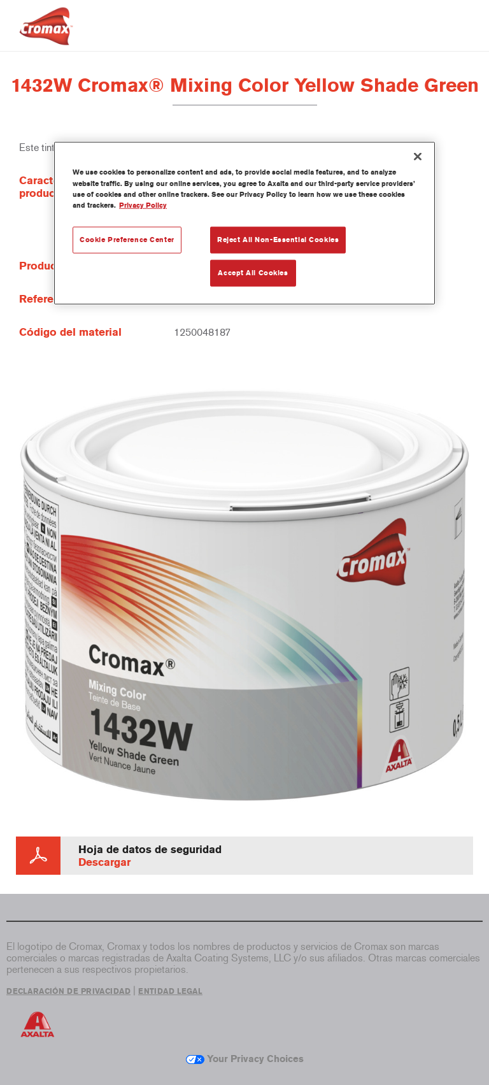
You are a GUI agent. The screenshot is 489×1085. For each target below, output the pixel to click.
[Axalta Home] (46, 36)
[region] (244, 223)
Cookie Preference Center (127, 238)
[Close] (418, 157)
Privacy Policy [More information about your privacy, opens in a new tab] (143, 204)
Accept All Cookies (253, 272)
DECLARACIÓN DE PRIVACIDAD (68, 991)
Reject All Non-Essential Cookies (278, 238)
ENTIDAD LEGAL (170, 991)
